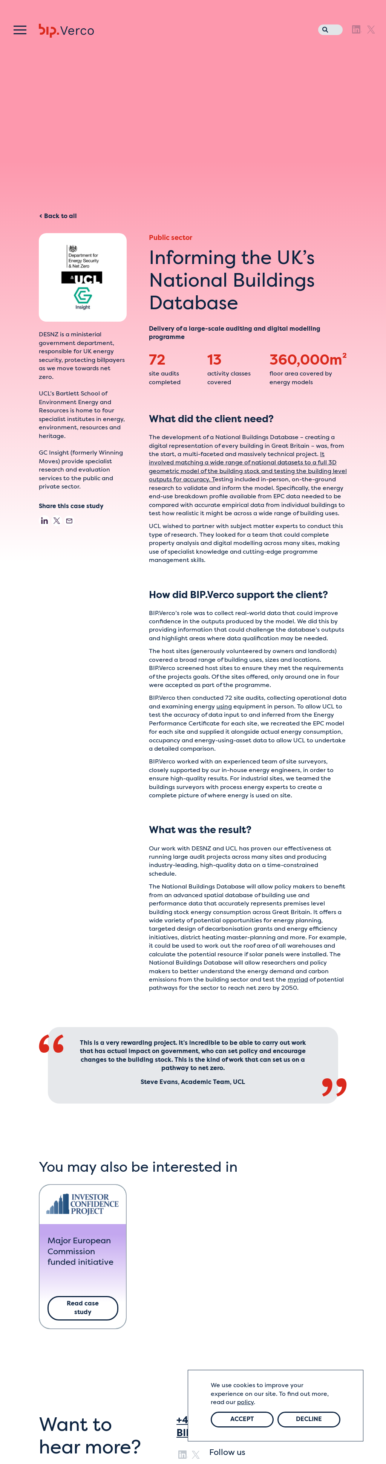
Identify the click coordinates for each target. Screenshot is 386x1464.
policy (245, 1403)
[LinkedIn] (357, 29)
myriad (298, 980)
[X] (371, 30)
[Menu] (20, 30)
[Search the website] (323, 28)
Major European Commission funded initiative (80, 1252)
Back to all (58, 217)
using (224, 707)
